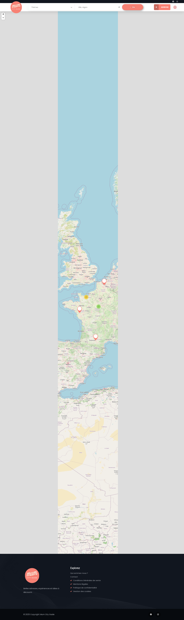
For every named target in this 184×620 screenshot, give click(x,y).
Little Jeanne (41, 136)
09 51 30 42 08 (94, 161)
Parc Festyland (12, 325)
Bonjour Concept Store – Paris (95, 78)
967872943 (13, 151)
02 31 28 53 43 (67, 152)
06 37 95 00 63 (14, 280)
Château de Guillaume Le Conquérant (94, 385)
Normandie (68, 148)
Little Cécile (13, 204)
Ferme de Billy (15, 386)
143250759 (40, 86)
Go (132, 7)
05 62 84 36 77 (41, 218)
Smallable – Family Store (14, 138)
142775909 (93, 92)
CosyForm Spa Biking (13, 508)
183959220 (13, 89)
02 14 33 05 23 (41, 403)
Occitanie (41, 215)
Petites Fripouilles (39, 200)
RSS (102, 36)
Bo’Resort (65, 262)
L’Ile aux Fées (41, 75)
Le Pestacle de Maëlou (15, 76)
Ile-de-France (16, 86)
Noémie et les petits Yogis (41, 325)
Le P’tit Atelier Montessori (41, 260)
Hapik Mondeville (66, 206)
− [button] (113, 18)
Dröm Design (94, 144)
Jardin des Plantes (40, 505)
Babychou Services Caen (42, 381)
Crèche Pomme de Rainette (13, 445)
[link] (15, 55)
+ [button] (113, 14)
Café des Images (65, 383)
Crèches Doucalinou (40, 446)
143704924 (66, 92)
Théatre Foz (94, 268)
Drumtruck (66, 441)
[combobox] (51, 7)
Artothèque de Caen (95, 447)
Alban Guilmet (68, 140)
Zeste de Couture (65, 325)
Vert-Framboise (93, 322)
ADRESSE (161, 7)
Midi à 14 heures (92, 203)
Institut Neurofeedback (15, 264)
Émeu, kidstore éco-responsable (67, 78)
